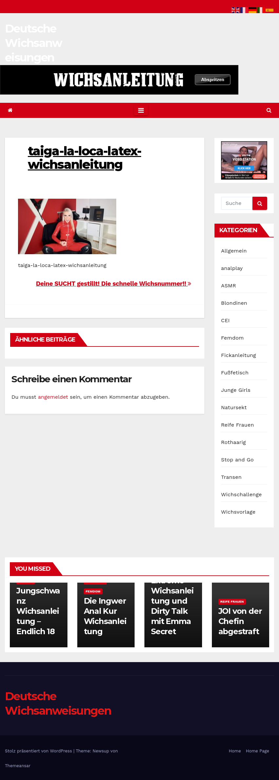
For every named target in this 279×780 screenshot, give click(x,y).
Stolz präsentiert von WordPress (39, 750)
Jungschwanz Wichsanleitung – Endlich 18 (38, 611)
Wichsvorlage (238, 512)
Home (235, 750)
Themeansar (17, 765)
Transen (231, 477)
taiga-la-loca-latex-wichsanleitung (84, 157)
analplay (232, 268)
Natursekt (234, 407)
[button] (269, 110)
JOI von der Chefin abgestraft (240, 621)
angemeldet (53, 397)
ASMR (228, 285)
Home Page (257, 750)
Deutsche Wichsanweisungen (33, 43)
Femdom (232, 338)
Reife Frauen (237, 425)
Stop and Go (237, 460)
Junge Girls (236, 390)
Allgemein (234, 251)
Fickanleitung (238, 355)
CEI (225, 320)
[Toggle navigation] (141, 110)
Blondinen (234, 303)
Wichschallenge (241, 494)
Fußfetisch (235, 372)
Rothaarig (233, 442)
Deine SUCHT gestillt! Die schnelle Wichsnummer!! (113, 283)
